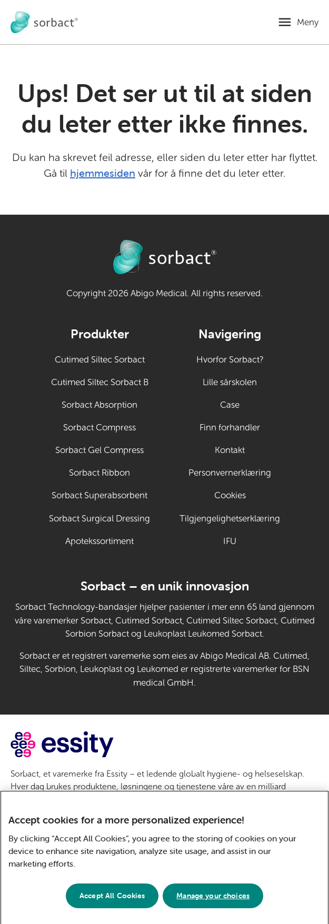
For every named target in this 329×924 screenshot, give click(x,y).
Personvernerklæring (229, 473)
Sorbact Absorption (99, 405)
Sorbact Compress (99, 428)
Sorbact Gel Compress (99, 450)
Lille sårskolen (230, 382)
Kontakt (230, 450)
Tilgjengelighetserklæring (230, 519)
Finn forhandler (230, 428)
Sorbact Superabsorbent (99, 495)
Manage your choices (213, 901)
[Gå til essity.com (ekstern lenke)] (81, 744)
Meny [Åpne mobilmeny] (307, 22)
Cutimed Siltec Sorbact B (99, 382)
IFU (251, 540)
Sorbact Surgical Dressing (99, 519)
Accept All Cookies (112, 901)
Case (230, 405)
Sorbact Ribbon (99, 473)
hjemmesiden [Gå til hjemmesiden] (102, 172)
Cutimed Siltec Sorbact (100, 360)
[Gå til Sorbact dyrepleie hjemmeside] (44, 22)
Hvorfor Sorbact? (230, 360)
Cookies (230, 495)
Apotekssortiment (99, 541)
